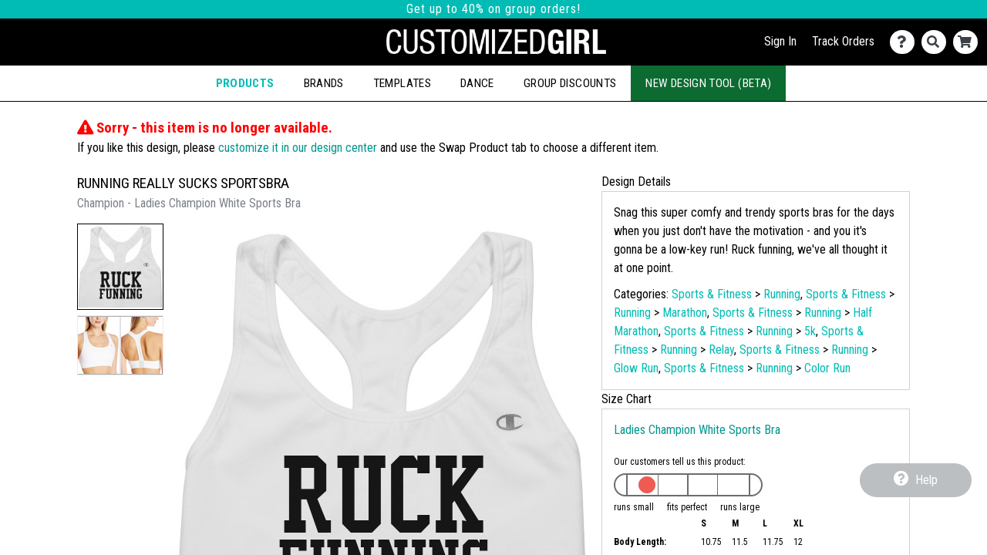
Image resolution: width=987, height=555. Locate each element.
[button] (120, 266)
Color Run (827, 368)
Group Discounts (570, 83)
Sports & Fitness (712, 294)
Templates (402, 83)
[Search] (937, 42)
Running (781, 294)
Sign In (780, 41)
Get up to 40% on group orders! (493, 9)
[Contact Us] (905, 42)
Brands (324, 83)
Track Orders (843, 41)
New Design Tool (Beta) (708, 83)
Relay (721, 349)
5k (810, 331)
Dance (477, 83)
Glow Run (636, 368)
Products (245, 83)
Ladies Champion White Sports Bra (697, 429)
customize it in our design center (297, 147)
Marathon (684, 312)
